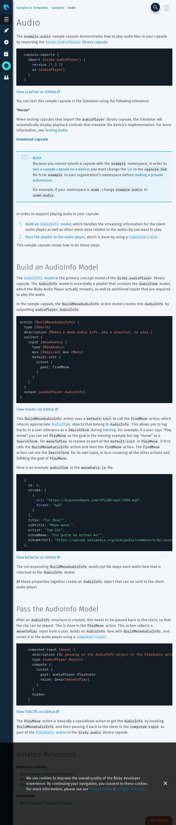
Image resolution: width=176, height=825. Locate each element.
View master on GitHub (37, 399)
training (109, 420)
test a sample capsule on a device (61, 166)
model (39, 275)
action (50, 711)
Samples (58, 8)
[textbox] (94, 66)
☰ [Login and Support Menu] (167, 7)
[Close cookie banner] (165, 783)
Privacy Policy (100, 789)
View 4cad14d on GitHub (38, 89)
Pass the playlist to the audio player (55, 234)
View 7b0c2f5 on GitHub (37, 690)
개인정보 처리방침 (130, 789)
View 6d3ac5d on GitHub (38, 541)
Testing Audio (56, 127)
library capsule (76, 42)
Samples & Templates (32, 8)
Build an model (48, 221)
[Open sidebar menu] (6, 19)
